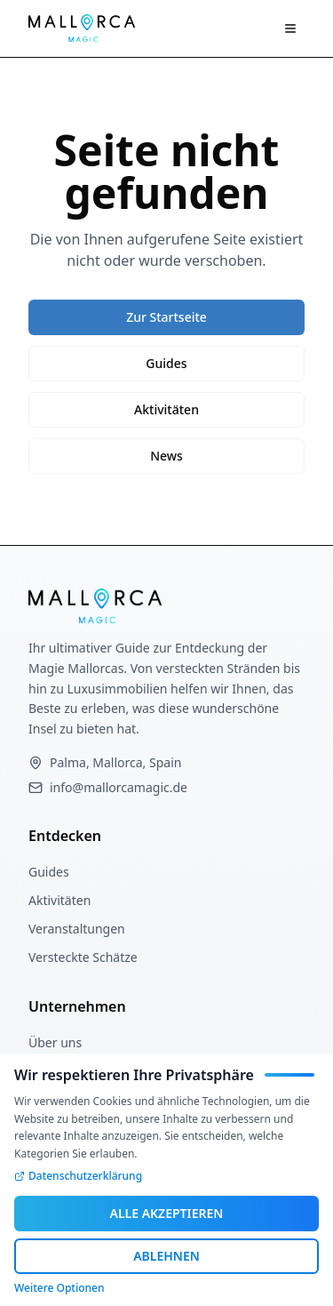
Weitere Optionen (59, 1288)
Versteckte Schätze (83, 957)
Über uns (55, 1042)
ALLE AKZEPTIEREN (167, 1213)
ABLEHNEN (166, 1255)
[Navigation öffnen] (290, 28)
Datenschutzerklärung (78, 1176)
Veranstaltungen (76, 928)
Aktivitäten (166, 409)
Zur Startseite (166, 316)
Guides (166, 363)
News (166, 455)
